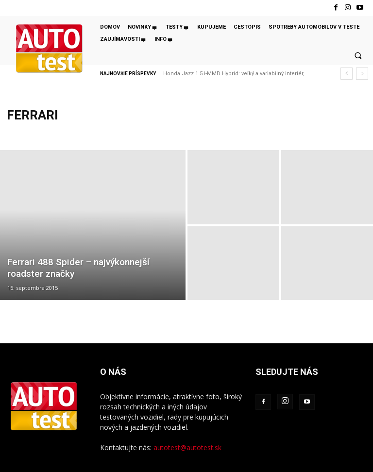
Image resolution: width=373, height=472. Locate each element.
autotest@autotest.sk (187, 447)
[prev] (346, 73)
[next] (362, 73)
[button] (358, 55)
